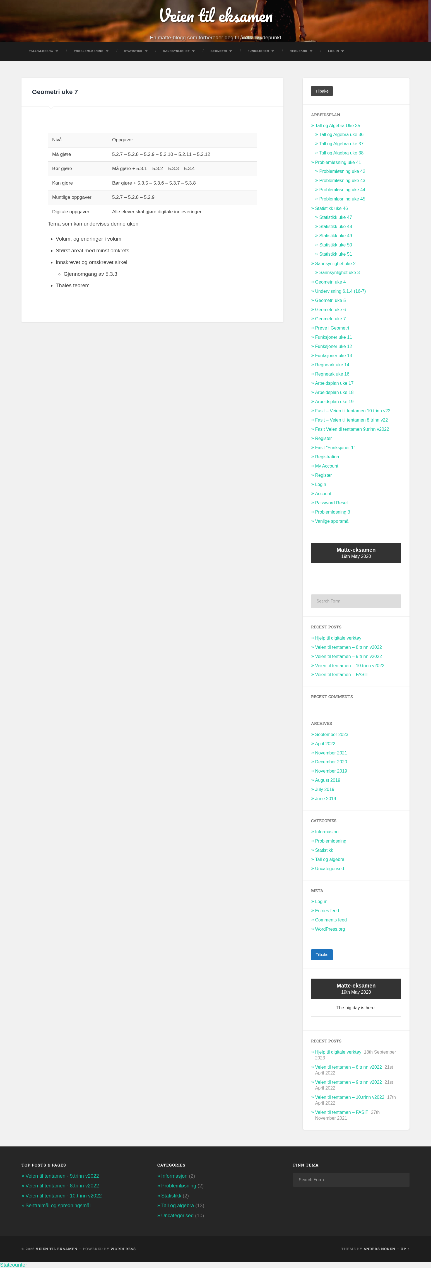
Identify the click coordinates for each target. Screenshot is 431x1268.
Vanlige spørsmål (332, 521)
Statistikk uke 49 (335, 235)
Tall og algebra (329, 859)
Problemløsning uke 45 (342, 198)
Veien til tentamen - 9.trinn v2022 (62, 1176)
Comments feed (331, 919)
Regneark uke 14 (332, 364)
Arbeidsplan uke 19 (334, 401)
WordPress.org (330, 928)
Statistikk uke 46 (331, 208)
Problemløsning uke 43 (342, 180)
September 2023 (331, 734)
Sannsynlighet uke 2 (335, 263)
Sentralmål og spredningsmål (58, 1205)
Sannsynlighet (176, 50)
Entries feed (327, 910)
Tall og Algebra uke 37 (341, 143)
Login (320, 484)
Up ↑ (405, 1249)
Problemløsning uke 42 (342, 171)
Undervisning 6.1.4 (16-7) (340, 291)
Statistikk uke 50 (335, 244)
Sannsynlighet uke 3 (339, 272)
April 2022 (325, 743)
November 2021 (331, 752)
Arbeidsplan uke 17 (334, 383)
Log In (333, 50)
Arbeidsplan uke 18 (334, 392)
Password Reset (331, 502)
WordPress (123, 1249)
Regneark (298, 50)
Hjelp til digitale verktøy (338, 637)
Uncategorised (329, 868)
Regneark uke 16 (332, 373)
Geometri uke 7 (330, 318)
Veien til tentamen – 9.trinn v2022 (348, 656)
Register (323, 438)
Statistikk (133, 50)
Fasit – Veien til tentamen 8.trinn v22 (351, 419)
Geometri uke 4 (330, 281)
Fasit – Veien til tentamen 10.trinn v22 (352, 410)
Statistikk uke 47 (335, 217)
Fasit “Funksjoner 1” (335, 447)
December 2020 (331, 761)
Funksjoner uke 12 (333, 346)
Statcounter (13, 1265)
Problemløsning (88, 50)
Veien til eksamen (215, 15)
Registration (327, 456)
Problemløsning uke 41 (338, 162)
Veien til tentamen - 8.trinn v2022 (62, 1186)
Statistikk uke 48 (335, 226)
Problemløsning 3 (332, 511)
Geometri (218, 50)
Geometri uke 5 (330, 300)
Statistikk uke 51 (335, 253)
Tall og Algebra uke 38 (341, 152)
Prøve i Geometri (332, 327)
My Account (326, 465)
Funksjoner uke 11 (333, 337)
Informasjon (326, 831)
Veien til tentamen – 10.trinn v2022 (349, 665)
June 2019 (325, 798)
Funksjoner (258, 50)
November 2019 (331, 770)
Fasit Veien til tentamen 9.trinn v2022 (352, 429)
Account (323, 493)
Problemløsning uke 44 (342, 189)
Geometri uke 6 (330, 309)
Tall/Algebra (41, 50)
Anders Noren (379, 1249)
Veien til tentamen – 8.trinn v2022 (348, 647)
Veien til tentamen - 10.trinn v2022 (63, 1196)
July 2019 (324, 789)
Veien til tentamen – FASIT (341, 674)
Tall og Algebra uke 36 (341, 134)
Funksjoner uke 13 (333, 355)
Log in (321, 901)
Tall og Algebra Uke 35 (337, 125)
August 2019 (327, 780)
